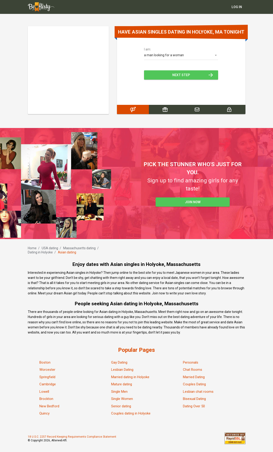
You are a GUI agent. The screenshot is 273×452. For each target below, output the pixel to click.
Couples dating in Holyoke (131, 413)
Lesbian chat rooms (198, 392)
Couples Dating (194, 384)
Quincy (44, 413)
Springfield (47, 377)
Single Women (122, 399)
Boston (44, 362)
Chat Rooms (192, 370)
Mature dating (121, 384)
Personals (190, 362)
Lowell (44, 392)
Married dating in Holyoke (130, 377)
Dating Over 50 (194, 406)
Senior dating (121, 406)
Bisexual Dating (194, 399)
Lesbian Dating (122, 370)
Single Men (119, 392)
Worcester (47, 370)
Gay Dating (119, 362)
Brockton (46, 399)
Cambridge (47, 384)
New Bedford (49, 406)
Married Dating (194, 377)
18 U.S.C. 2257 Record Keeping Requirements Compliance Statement (72, 436)
